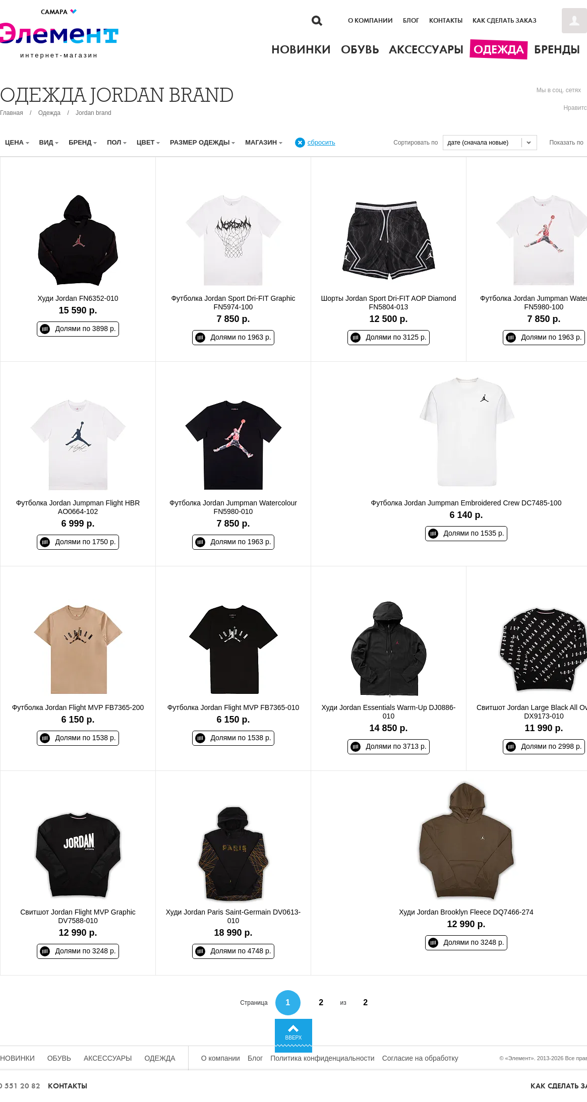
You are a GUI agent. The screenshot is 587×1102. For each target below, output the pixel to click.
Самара (59, 12)
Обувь (59, 1058)
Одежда (49, 112)
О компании (370, 21)
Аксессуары (108, 1058)
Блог (411, 21)
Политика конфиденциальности (322, 1058)
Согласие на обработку (420, 1058)
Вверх (293, 1038)
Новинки (17, 1058)
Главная (11, 112)
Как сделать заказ (505, 21)
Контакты (445, 21)
